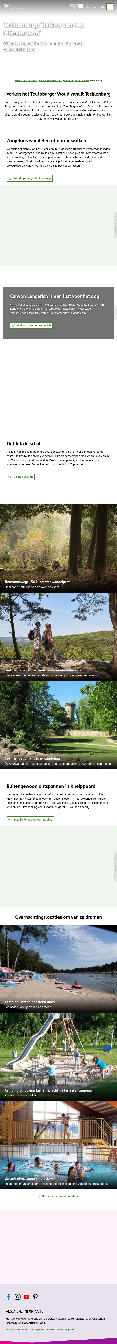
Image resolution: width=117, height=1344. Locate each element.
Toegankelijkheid (66, 1329)
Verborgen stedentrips (50, 80)
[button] (30, 178)
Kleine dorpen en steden (76, 80)
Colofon (51, 1329)
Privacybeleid (37, 1329)
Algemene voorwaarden (17, 1329)
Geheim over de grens (26, 80)
